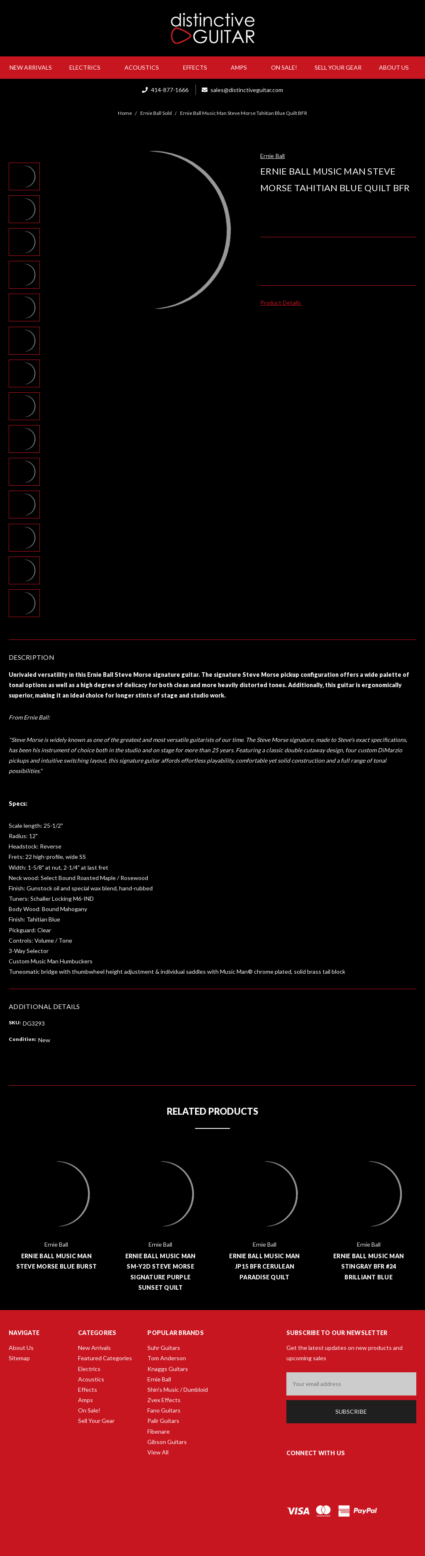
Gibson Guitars (167, 1441)
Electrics (88, 67)
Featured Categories (105, 1358)
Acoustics (145, 67)
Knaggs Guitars (167, 1368)
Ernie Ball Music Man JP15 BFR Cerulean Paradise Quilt (264, 1266)
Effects (198, 67)
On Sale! (284, 67)
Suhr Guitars (163, 1347)
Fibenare (158, 1431)
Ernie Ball (159, 1379)
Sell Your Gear (338, 67)
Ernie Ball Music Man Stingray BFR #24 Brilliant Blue (368, 1266)
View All (158, 1452)
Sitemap (19, 1358)
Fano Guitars (164, 1410)
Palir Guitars (163, 1420)
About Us (397, 67)
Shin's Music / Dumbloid (177, 1389)
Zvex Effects (164, 1399)
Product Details (283, 302)
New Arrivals (31, 67)
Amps (242, 67)
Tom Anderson (166, 1358)
